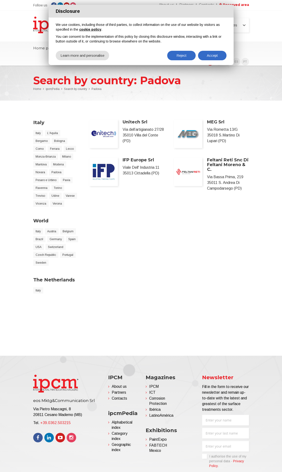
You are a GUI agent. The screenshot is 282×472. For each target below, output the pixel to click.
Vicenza (41, 203)
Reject (181, 55)
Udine (55, 195)
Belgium (68, 231)
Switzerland (55, 247)
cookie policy (90, 29)
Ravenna (41, 188)
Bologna (59, 141)
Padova (97, 89)
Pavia (66, 180)
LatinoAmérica (161, 415)
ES (236, 61)
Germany (56, 239)
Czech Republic (46, 255)
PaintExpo (158, 439)
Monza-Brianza (46, 156)
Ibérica (155, 409)
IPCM (154, 386)
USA (39, 247)
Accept (212, 55)
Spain (72, 239)
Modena (58, 164)
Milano (66, 156)
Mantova (41, 164)
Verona (57, 203)
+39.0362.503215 (55, 423)
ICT (152, 392)
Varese (70, 195)
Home (37, 89)
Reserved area (236, 5)
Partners (119, 392)
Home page (44, 48)
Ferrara (55, 148)
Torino (58, 188)
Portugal (67, 255)
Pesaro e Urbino (46, 180)
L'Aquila (52, 133)
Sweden (41, 262)
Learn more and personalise (82, 55)
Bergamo (42, 141)
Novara (40, 172)
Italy (38, 133)
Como (40, 148)
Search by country (75, 89)
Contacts (119, 398)
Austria (51, 231)
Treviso (40, 195)
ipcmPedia (53, 89)
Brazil (39, 239)
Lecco (70, 148)
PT (245, 61)
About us (119, 386)
